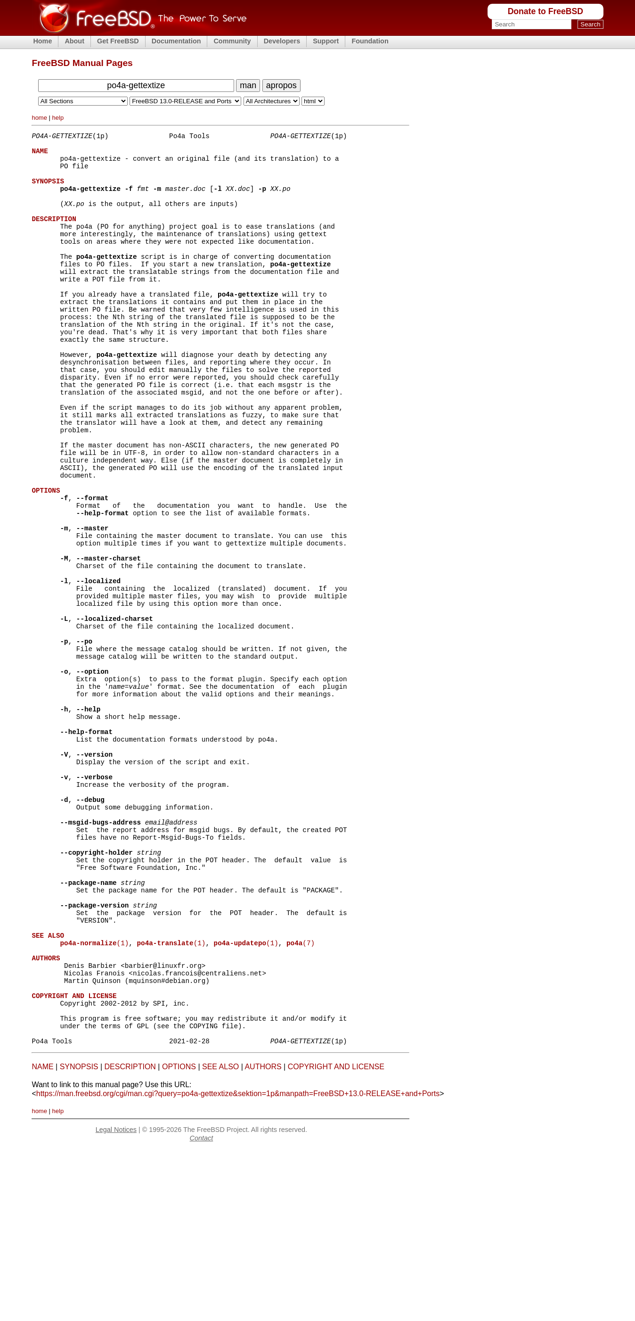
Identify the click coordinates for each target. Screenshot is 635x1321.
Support (326, 41)
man (248, 85)
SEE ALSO (220, 1238)
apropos (281, 85)
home (39, 117)
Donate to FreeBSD (545, 11)
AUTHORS (262, 1238)
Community (232, 41)
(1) (94, 1095)
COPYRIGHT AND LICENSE (336, 1238)
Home (42, 41)
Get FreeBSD (118, 41)
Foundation (369, 41)
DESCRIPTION (130, 1238)
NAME (42, 1238)
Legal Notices (116, 1300)
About (74, 41)
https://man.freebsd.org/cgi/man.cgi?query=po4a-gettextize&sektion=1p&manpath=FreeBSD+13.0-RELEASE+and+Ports (238, 1265)
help (58, 117)
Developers (282, 41)
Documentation (176, 41)
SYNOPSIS (79, 1238)
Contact (201, 1309)
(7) (300, 1095)
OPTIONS (179, 1238)
